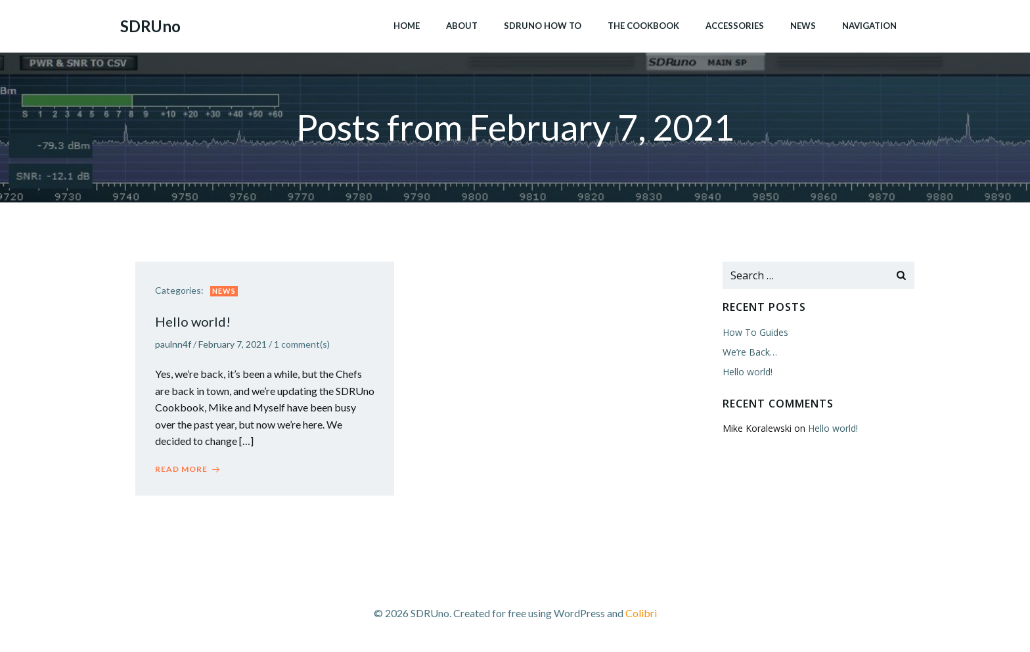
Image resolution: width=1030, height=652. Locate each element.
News (803, 25)
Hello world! (747, 371)
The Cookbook (643, 25)
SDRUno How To (542, 25)
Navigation (869, 25)
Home (406, 25)
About (462, 25)
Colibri (641, 613)
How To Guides (755, 332)
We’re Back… (750, 352)
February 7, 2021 (232, 344)
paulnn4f (173, 344)
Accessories (734, 25)
